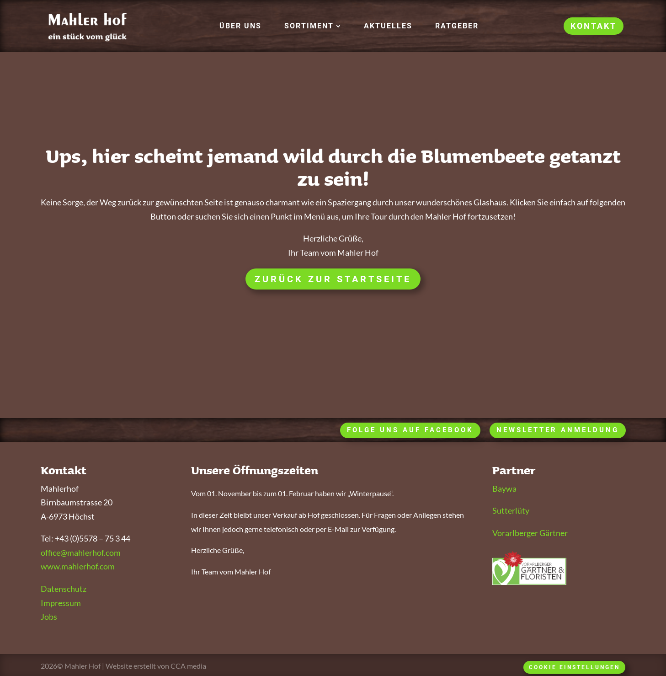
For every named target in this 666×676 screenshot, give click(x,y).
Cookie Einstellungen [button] (574, 667)
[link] (240, 26)
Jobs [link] (49, 617)
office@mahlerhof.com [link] (81, 552)
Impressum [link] (61, 603)
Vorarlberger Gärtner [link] (530, 533)
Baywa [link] (504, 488)
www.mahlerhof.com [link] (78, 566)
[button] (312, 26)
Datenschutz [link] (63, 589)
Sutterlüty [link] (510, 510)
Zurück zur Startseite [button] (333, 279)
